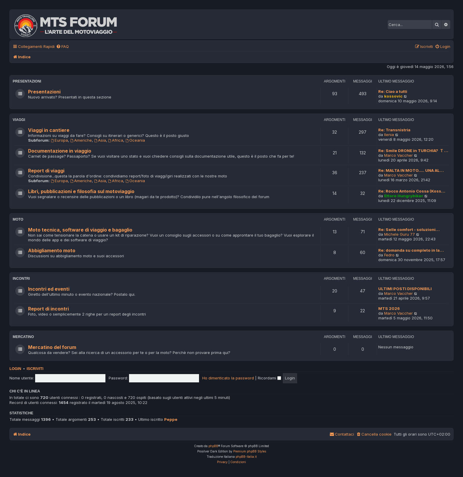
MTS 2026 (389, 308)
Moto (18, 219)
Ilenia (389, 134)
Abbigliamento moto (51, 250)
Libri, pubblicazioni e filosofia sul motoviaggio (81, 191)
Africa (115, 140)
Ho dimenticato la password (228, 378)
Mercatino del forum (52, 347)
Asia (100, 140)
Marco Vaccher (398, 155)
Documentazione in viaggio (59, 151)
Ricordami (269, 378)
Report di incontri (48, 309)
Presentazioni (27, 81)
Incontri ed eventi (48, 289)
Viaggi (19, 120)
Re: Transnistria (394, 129)
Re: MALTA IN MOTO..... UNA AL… (411, 170)
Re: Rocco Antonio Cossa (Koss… (411, 191)
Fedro (389, 255)
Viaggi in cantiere (48, 130)
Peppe (170, 419)
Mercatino (23, 337)
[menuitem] (62, 46)
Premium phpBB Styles (249, 451)
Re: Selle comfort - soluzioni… (409, 229)
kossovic (393, 96)
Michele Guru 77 (399, 234)
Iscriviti (35, 369)
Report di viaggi (46, 171)
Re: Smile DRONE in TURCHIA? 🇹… (413, 150)
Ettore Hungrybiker (403, 195)
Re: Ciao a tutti (392, 91)
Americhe (81, 140)
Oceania (135, 140)
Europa (59, 140)
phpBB (213, 446)
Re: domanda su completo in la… (411, 250)
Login (15, 369)
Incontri (21, 279)
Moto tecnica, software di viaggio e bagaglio (80, 230)
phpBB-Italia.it (246, 456)
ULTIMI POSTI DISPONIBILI (405, 288)
